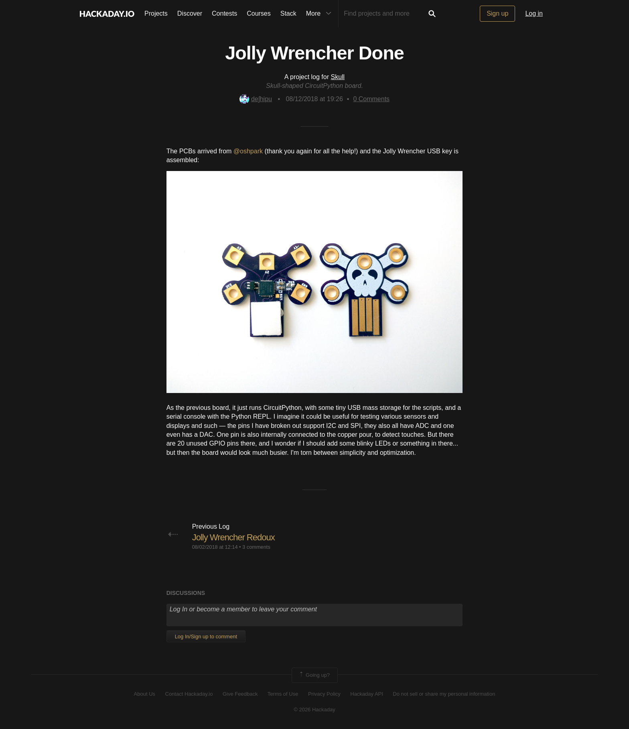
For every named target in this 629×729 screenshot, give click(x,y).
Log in (534, 13)
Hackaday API (366, 694)
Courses (259, 13)
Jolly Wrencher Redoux (233, 537)
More (320, 13)
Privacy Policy (324, 694)
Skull (338, 76)
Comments (371, 99)
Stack (288, 13)
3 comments (256, 547)
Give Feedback (240, 694)
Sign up (497, 13)
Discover (189, 13)
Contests (224, 13)
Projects (156, 13)
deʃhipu (255, 99)
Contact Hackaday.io (189, 694)
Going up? (314, 675)
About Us (144, 694)
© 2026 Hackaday (314, 710)
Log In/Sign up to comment (206, 636)
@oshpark (249, 151)
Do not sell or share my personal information (444, 694)
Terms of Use (283, 694)
